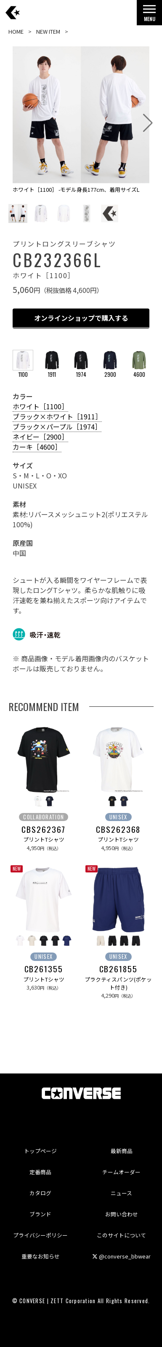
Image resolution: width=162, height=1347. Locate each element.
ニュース (121, 1193)
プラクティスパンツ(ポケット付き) (118, 983)
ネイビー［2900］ (40, 437)
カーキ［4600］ (37, 447)
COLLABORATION (43, 817)
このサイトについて (121, 1235)
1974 (81, 370)
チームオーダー (121, 1172)
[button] (148, 123)
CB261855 (118, 969)
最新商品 (122, 1151)
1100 (23, 370)
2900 (110, 370)
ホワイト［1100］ (40, 406)
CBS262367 (43, 829)
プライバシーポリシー (40, 1235)
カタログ (40, 1193)
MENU (149, 15)
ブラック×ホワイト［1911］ (57, 416)
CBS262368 (118, 829)
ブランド (40, 1214)
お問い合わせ (121, 1214)
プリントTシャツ (43, 839)
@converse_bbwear (121, 1256)
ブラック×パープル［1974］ (57, 426)
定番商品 (40, 1172)
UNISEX (118, 817)
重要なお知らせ (40, 1256)
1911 (52, 370)
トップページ (40, 1151)
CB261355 (43, 969)
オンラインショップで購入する (81, 318)
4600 (139, 370)
